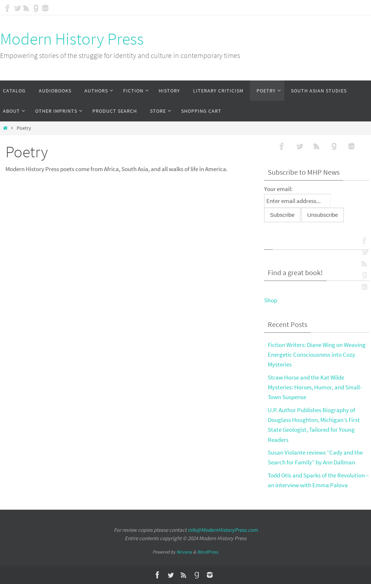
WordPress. (208, 552)
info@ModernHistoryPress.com (223, 529)
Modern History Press (72, 38)
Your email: (278, 189)
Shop (270, 300)
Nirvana (184, 552)
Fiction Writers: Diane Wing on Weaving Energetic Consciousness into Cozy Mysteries (317, 354)
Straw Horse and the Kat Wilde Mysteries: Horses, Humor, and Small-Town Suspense (315, 387)
